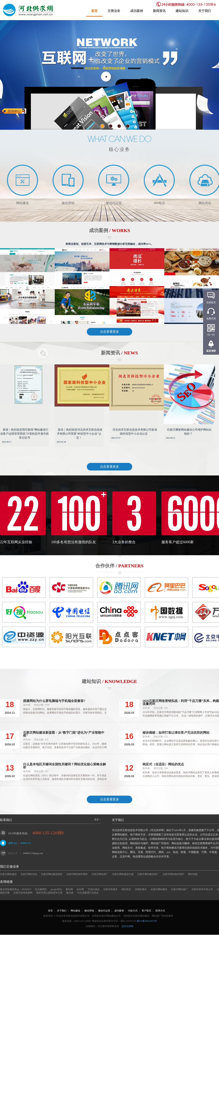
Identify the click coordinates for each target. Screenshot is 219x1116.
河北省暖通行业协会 (88, 892)
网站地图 (192, 874)
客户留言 (146, 910)
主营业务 (114, 11)
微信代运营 (104, 910)
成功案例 (136, 11)
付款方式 (133, 910)
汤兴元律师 (127, 926)
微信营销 (89, 910)
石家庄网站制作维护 (173, 874)
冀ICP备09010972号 (147, 921)
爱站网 (69, 889)
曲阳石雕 (5, 892)
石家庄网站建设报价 (52, 874)
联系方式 (160, 910)
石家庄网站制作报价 (77, 874)
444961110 (25, 843)
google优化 (56, 889)
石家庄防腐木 (110, 889)
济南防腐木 (141, 889)
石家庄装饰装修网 (22, 892)
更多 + (97, 819)
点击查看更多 (109, 331)
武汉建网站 (41, 889)
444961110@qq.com (33, 853)
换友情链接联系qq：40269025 (15, 889)
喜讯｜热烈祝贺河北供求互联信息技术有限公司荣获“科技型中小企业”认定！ (79, 433)
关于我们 (204, 11)
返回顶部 (211, 350)
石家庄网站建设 (8, 874)
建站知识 (182, 11)
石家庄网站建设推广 (148, 874)
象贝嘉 (69, 892)
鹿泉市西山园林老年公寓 (49, 892)
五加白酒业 (94, 889)
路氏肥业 (126, 889)
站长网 (80, 889)
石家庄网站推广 (100, 874)
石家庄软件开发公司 (202, 889)
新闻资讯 (159, 11)
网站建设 (75, 910)
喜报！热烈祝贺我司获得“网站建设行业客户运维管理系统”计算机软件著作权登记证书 (24, 433)
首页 (94, 11)
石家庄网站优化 (29, 874)
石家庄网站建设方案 (123, 874)
